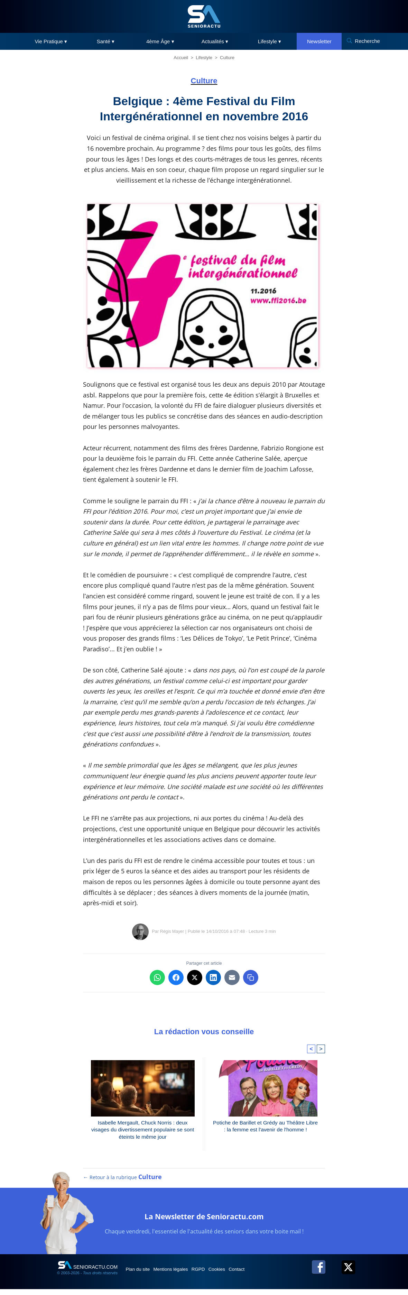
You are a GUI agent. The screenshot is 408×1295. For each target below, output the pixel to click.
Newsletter (319, 41)
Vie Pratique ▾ (51, 41)
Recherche (367, 41)
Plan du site (141, 1275)
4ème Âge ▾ (160, 41)
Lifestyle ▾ (269, 41)
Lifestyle (204, 57)
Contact (262, 1275)
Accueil (181, 57)
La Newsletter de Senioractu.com (204, 1221)
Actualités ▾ (215, 41)
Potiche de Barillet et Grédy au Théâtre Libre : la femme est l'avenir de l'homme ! (265, 1126)
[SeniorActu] (204, 16)
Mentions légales (180, 1275)
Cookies (237, 1275)
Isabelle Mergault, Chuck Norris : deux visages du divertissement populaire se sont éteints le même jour (143, 1130)
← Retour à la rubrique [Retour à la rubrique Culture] (123, 1182)
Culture (227, 57)
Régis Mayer (172, 931)
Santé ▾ (105, 41)
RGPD (213, 1275)
